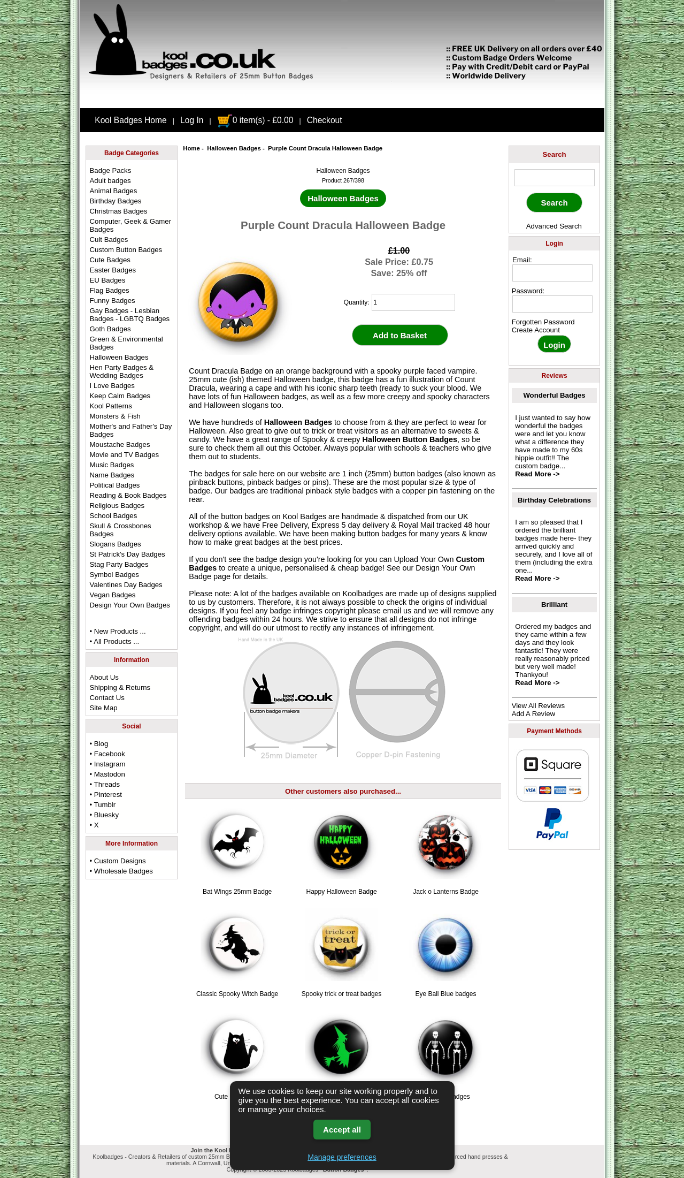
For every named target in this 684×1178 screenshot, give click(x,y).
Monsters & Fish (115, 416)
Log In (191, 120)
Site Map (104, 708)
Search (554, 154)
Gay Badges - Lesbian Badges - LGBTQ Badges (130, 315)
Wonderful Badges (554, 395)
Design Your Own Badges (130, 605)
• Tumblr (103, 805)
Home (191, 148)
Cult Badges (109, 239)
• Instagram (108, 764)
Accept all (342, 1129)
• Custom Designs (118, 861)
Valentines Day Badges (126, 585)
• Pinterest (106, 795)
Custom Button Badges (126, 250)
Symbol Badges (114, 575)
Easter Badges (113, 270)
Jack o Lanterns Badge (446, 891)
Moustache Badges (120, 444)
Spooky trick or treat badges (341, 994)
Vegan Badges (113, 595)
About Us (104, 677)
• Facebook (107, 754)
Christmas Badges (119, 211)
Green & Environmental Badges (126, 343)
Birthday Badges (116, 201)
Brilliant (554, 605)
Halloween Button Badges (410, 439)
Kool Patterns (111, 406)
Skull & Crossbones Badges (120, 530)
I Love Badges (112, 386)
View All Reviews (538, 706)
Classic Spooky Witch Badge (237, 994)
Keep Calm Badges (120, 396)
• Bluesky (104, 815)
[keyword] (554, 177)
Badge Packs (111, 170)
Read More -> (537, 474)
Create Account (536, 330)
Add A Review (533, 714)
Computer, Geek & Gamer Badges (130, 225)
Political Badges (115, 485)
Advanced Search (554, 226)
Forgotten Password (543, 322)
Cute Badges (110, 260)
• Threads (105, 784)
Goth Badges (110, 329)
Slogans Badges (115, 544)
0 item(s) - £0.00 (255, 120)
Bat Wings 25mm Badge (237, 891)
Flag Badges (109, 290)
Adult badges (110, 181)
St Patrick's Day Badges (127, 554)
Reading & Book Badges (128, 495)
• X (94, 825)
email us (397, 610)
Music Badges (112, 465)
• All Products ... (115, 641)
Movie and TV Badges (124, 455)
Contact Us (107, 698)
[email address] (552, 273)
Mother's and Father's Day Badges (131, 430)
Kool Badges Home (130, 120)
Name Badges (112, 475)
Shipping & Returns (120, 687)
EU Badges (108, 280)
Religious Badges (117, 505)
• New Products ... (118, 631)
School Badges (113, 516)
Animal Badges (113, 191)
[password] (552, 304)
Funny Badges (112, 301)
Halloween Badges (234, 148)
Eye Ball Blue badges (445, 994)
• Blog (99, 744)
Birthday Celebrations (554, 500)
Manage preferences (342, 1157)
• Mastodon (107, 774)
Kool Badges (305, 516)
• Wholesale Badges (121, 871)
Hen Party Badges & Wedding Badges (122, 371)
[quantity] (413, 302)
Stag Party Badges (119, 564)
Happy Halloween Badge (341, 891)
